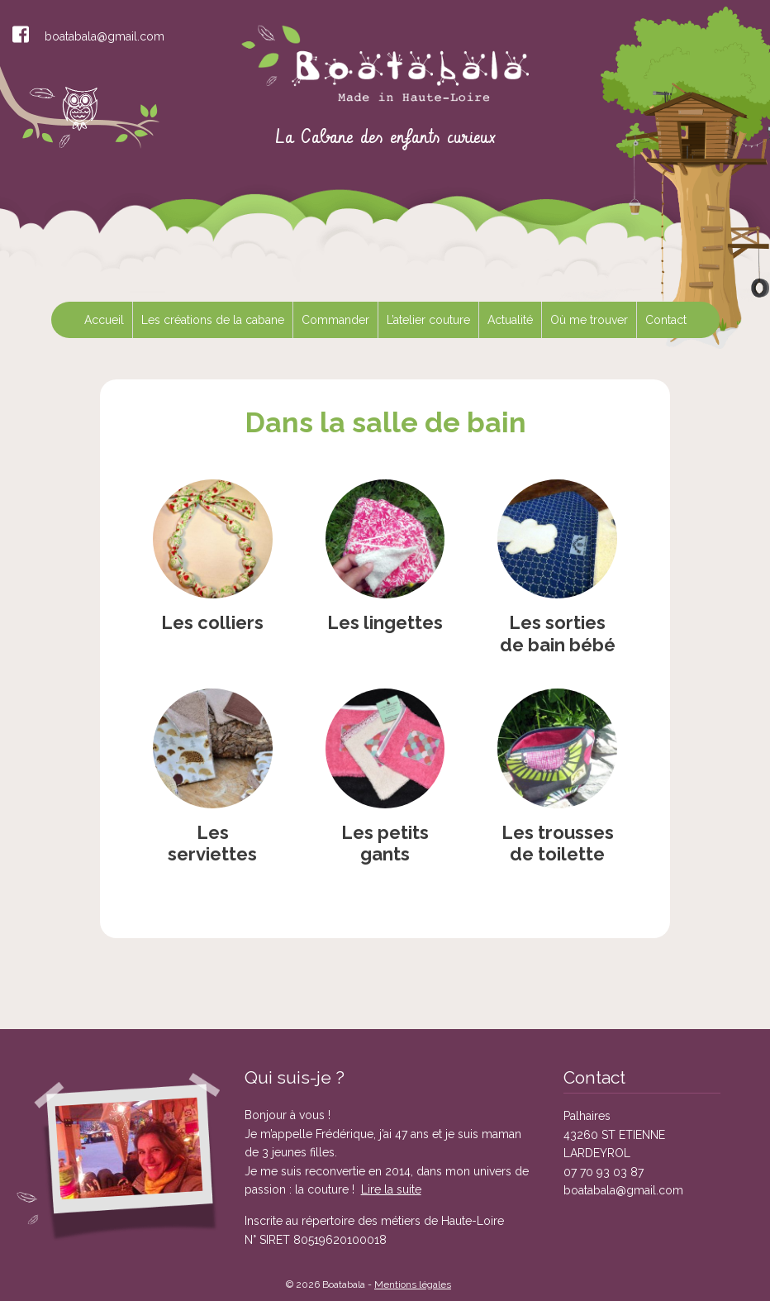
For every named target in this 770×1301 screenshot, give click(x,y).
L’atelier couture (428, 319)
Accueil (104, 319)
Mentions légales (412, 1284)
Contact (666, 319)
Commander (335, 319)
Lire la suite (391, 1189)
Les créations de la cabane (212, 319)
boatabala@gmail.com (104, 36)
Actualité (510, 319)
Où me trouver (589, 319)
